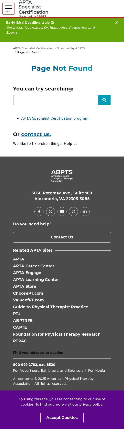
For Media (96, 371)
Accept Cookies (62, 417)
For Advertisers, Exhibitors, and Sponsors (48, 371)
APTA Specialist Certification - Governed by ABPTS (49, 48)
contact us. (36, 134)
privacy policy (90, 404)
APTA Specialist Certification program (55, 118)
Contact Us (62, 237)
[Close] (116, 22)
